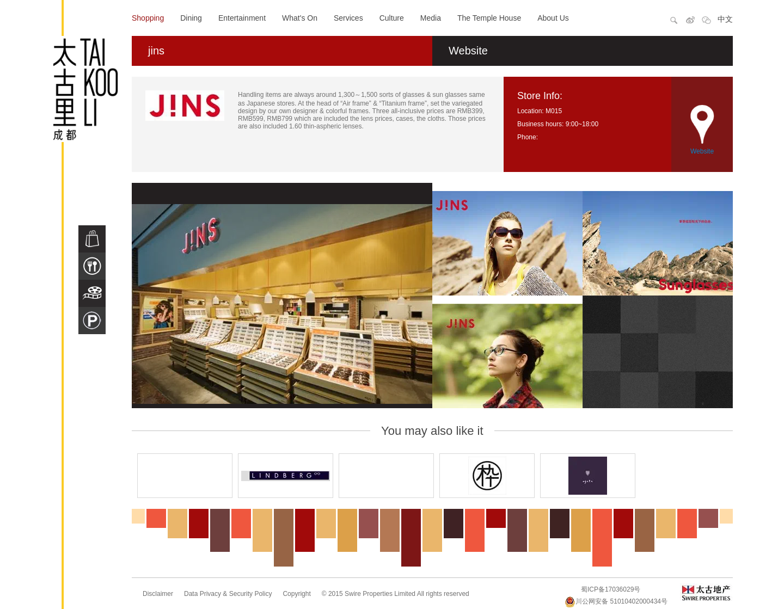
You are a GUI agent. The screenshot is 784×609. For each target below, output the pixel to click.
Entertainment (242, 18)
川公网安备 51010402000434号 (616, 601)
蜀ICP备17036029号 (610, 589)
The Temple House (489, 18)
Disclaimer (158, 594)
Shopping (148, 18)
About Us (553, 18)
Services (348, 18)
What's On (299, 18)
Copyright (296, 594)
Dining (191, 18)
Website (468, 51)
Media (430, 18)
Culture (391, 18)
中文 (725, 19)
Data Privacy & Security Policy (228, 594)
